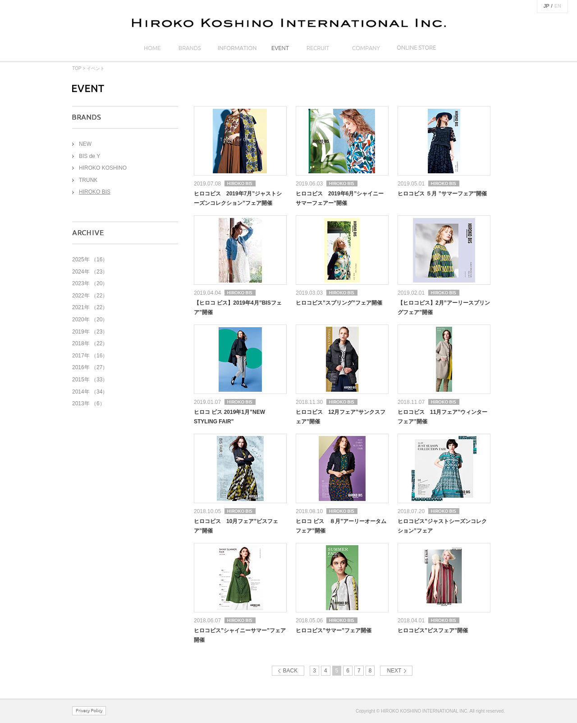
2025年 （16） (90, 259)
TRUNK (88, 180)
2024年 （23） (90, 272)
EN (557, 6)
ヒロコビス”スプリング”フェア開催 (339, 303)
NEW (85, 144)
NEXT (394, 670)
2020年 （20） (90, 319)
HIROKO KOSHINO (103, 168)
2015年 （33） (90, 379)
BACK (290, 670)
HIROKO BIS (94, 192)
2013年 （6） (88, 403)
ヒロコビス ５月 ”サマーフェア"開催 (442, 193)
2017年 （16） (90, 355)
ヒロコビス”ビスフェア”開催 (433, 630)
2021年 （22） (90, 307)
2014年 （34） (90, 392)
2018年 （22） (90, 343)
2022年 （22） (90, 295)
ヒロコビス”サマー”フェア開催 (333, 630)
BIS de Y (89, 156)
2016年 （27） (90, 367)
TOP (76, 68)
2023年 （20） (90, 283)
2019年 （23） (90, 332)
